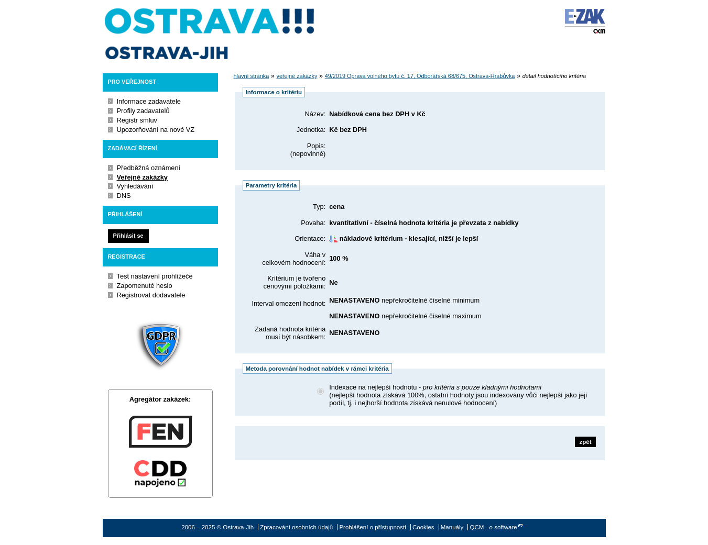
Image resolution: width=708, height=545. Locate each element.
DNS (124, 195)
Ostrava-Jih (210, 34)
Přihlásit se (128, 235)
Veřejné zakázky (142, 177)
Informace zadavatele (149, 101)
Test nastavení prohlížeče (155, 276)
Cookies (423, 527)
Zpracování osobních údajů (296, 527)
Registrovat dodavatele (151, 295)
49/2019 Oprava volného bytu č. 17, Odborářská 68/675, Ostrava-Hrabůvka (420, 76)
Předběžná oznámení (149, 168)
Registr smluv (137, 120)
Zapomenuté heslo (144, 286)
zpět (585, 442)
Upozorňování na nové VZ (156, 130)
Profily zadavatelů (143, 111)
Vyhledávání (135, 186)
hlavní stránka (251, 76)
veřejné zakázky (296, 76)
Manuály (452, 527)
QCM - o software (493, 527)
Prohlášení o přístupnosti (372, 527)
